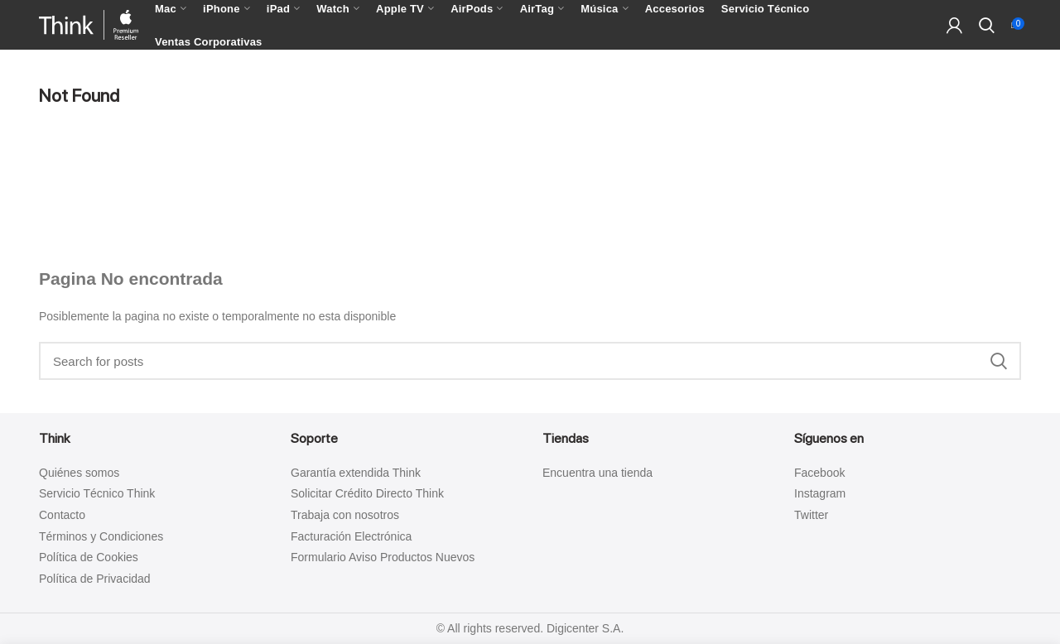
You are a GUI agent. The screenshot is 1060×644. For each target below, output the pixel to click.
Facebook (819, 472)
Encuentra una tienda (597, 472)
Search (998, 361)
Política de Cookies (88, 557)
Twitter (811, 514)
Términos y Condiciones (101, 536)
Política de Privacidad (95, 578)
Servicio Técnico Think (97, 493)
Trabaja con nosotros (345, 514)
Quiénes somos (79, 472)
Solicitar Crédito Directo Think (367, 493)
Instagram (820, 493)
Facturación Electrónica (351, 536)
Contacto (62, 514)
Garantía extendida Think (356, 472)
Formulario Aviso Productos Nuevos (383, 557)
